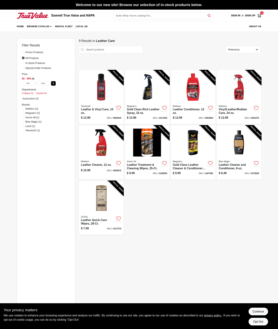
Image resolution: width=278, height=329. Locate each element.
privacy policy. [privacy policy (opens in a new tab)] (213, 315)
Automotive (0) (31, 98)
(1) (32, 117)
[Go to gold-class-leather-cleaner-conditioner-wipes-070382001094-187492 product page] (193, 152)
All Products (32, 58)
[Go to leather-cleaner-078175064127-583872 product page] (101, 152)
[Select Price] (53, 83)
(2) (33, 113)
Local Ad (82, 26)
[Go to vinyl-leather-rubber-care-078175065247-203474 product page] (239, 97)
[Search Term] (163, 15)
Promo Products (34, 52)
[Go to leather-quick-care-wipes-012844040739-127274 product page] (101, 208)
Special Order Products (38, 68)
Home (20, 26)
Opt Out (258, 321)
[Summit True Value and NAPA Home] (33, 15)
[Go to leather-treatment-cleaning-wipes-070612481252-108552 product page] (147, 152)
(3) (32, 108)
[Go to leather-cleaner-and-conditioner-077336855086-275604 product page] (239, 152)
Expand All (41, 93)
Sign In (235, 15)
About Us (255, 26)
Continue (258, 311)
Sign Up (250, 15)
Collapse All (27, 93)
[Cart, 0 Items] (259, 15)
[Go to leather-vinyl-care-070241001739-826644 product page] (101, 97)
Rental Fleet (64, 26)
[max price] (43, 83)
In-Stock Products (35, 63)
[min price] (28, 83)
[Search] (209, 15)
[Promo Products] (23, 52)
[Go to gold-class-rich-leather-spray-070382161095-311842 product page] (147, 97)
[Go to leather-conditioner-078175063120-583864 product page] (193, 97)
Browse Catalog (38, 26)
